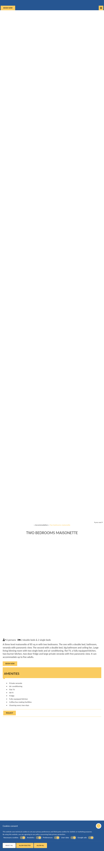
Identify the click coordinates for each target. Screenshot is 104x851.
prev (96, 522)
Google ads (86, 837)
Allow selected (25, 845)
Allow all (40, 845)
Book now (7, 8)
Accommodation (41, 525)
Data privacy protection (56, 834)
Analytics (34, 837)
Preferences (51, 837)
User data (68, 837)
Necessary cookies (14, 837)
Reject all (9, 845)
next (101, 522)
